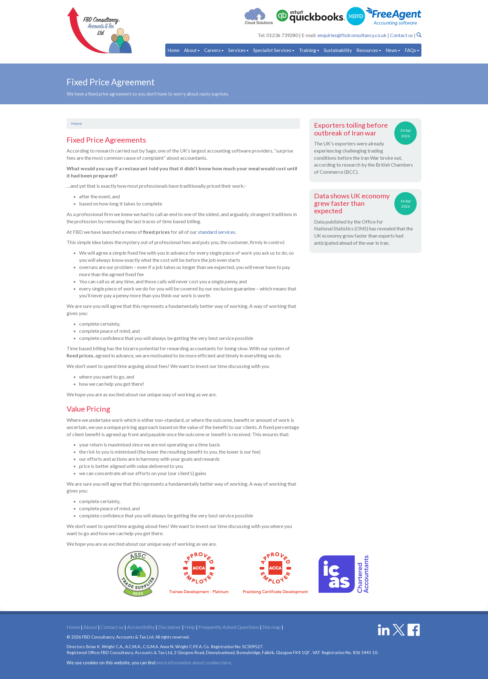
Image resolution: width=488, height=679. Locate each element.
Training (309, 50)
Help (190, 627)
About (192, 50)
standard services (216, 232)
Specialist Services (273, 50)
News (393, 50)
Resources (368, 50)
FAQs (412, 50)
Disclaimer (169, 627)
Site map (271, 627)
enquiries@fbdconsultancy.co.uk (352, 35)
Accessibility (141, 627)
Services (238, 50)
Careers (214, 50)
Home (173, 50)
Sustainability (338, 50)
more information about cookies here (193, 662)
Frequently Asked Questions (229, 627)
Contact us (401, 35)
